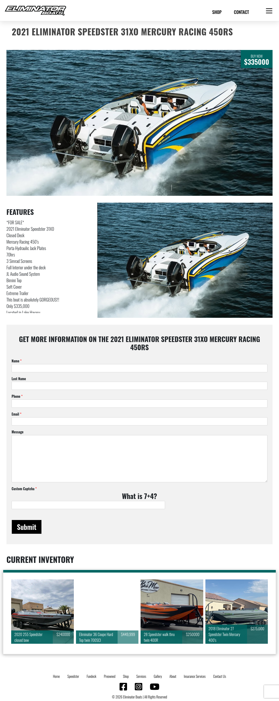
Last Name (19, 379)
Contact (241, 12)
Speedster (73, 676)
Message (17, 432)
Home (56, 676)
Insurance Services (195, 676)
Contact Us (219, 676)
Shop (216, 12)
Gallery (158, 676)
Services (141, 676)
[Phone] (139, 403)
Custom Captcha (24, 489)
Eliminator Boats (132, 696)
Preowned (109, 676)
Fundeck (91, 676)
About (173, 676)
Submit (26, 527)
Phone (17, 396)
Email (16, 414)
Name (16, 361)
